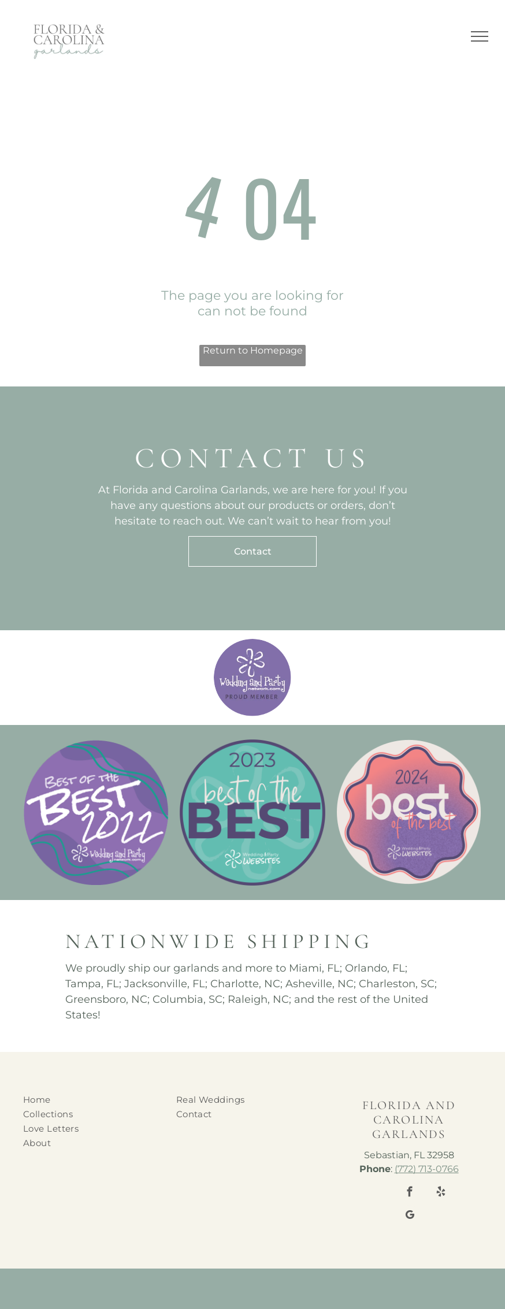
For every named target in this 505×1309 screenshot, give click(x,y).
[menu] (480, 36)
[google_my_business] (409, 1216)
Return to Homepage (253, 350)
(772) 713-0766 (427, 1168)
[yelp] (440, 1193)
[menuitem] (92, 1099)
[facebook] (409, 1193)
